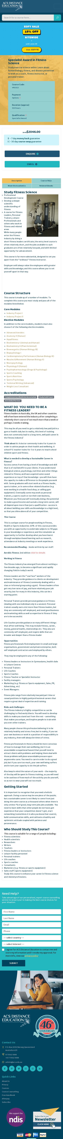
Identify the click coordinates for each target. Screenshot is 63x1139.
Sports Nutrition (14, 376)
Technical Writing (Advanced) (20, 383)
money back (23, 138)
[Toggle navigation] (57, 6)
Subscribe (6, 1102)
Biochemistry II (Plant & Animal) (21, 346)
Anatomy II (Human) (16, 336)
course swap (24, 141)
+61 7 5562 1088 (12, 1058)
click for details (38, 553)
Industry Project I (15, 313)
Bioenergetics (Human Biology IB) (22, 349)
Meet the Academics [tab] (17, 186)
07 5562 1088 (11, 1055)
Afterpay (6, 1099)
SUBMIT (13, 963)
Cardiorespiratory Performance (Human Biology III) (30, 356)
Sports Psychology (15, 380)
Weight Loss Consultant (18, 386)
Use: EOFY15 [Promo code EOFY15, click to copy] (32, 49)
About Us (6, 1081)
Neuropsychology (15, 363)
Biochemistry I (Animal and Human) (23, 343)
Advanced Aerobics (15, 332)
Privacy (5, 1085)
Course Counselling (10, 1092)
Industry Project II (15, 316)
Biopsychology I (14, 353)
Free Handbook (8, 1095)
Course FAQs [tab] (46, 181)
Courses (5, 1088)
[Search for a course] (28, 18)
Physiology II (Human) (17, 366)
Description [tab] (17, 181)
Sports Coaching (14, 373)
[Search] (57, 18)
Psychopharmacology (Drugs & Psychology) (27, 370)
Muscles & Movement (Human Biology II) (25, 359)
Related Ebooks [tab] (46, 186)
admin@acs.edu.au (13, 1062)
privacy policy (31, 955)
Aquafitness (12, 339)
